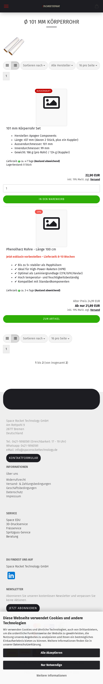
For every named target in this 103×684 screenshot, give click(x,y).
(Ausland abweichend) (47, 161)
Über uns (12, 474)
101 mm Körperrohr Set (23, 128)
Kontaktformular (23, 458)
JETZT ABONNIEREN (23, 608)
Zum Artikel (51, 318)
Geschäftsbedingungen (21, 488)
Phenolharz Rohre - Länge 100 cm (31, 249)
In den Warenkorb (51, 199)
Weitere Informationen (52, 675)
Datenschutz (14, 492)
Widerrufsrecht (16, 480)
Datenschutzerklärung (27, 644)
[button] (7, 65)
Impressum (13, 496)
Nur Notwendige (51, 665)
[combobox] (34, 65)
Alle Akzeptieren (51, 653)
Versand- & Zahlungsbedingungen (29, 484)
